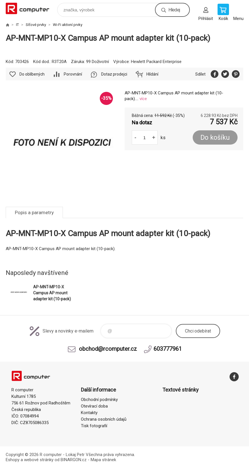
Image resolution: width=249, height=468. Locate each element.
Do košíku (215, 137)
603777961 (168, 348)
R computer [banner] (31, 8)
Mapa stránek (103, 459)
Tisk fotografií (94, 425)
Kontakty (89, 412)
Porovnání (73, 74)
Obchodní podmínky (99, 399)
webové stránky (38, 459)
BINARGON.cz (74, 459)
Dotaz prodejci (114, 74)
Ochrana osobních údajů (103, 419)
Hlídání (152, 74)
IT (17, 25)
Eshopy (12, 459)
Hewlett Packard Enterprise (156, 61)
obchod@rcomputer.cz (108, 348)
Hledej (174, 10)
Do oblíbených (32, 74)
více (143, 98)
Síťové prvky (36, 25)
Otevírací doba (94, 406)
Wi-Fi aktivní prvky (67, 25)
